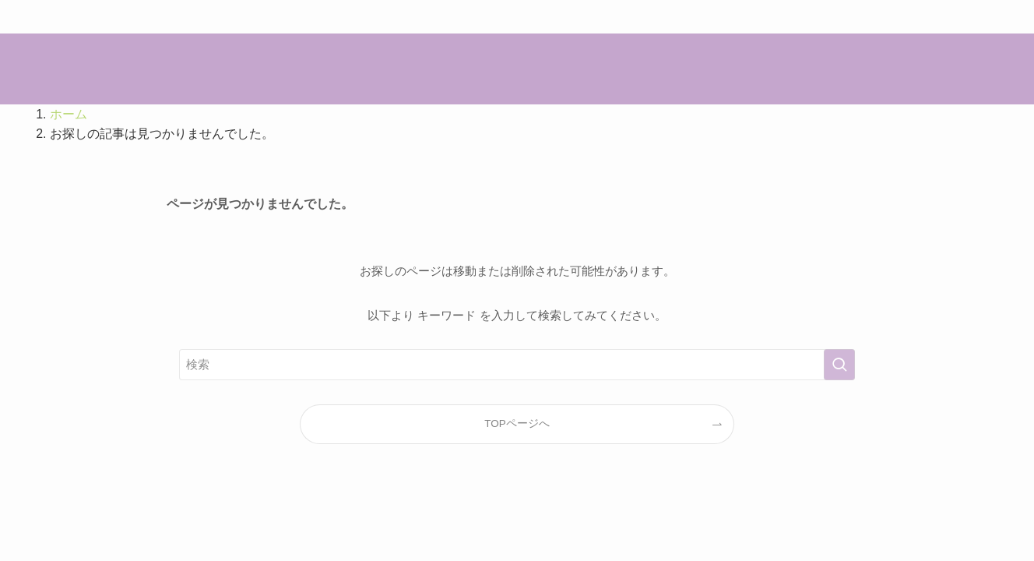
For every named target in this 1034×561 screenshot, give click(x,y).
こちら (603, 16)
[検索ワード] (517, 364)
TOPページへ (517, 423)
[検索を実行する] (839, 364)
